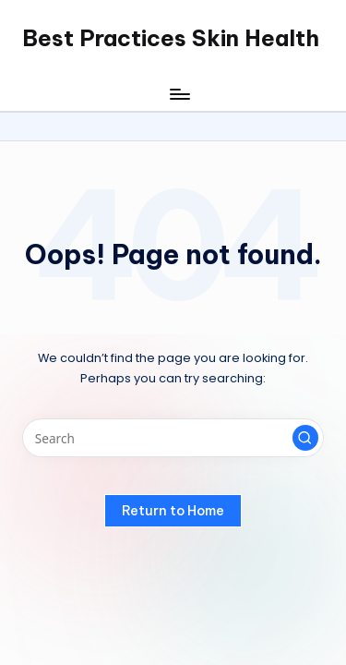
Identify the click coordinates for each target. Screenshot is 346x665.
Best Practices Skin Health (170, 38)
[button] (305, 438)
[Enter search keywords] (173, 437)
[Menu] (179, 94)
